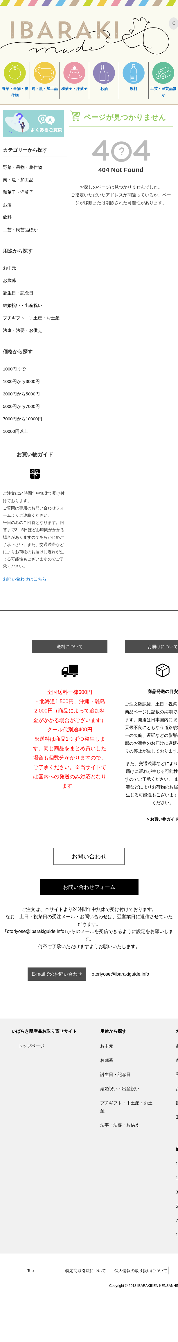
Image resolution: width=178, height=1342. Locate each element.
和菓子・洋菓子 (74, 76)
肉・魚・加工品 (44, 76)
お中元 (9, 267)
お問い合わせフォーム (89, 887)
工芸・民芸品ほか (163, 79)
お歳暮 (9, 280)
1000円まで (14, 368)
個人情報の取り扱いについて (140, 1270)
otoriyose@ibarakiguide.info (120, 974)
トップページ (31, 1045)
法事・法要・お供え (22, 330)
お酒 (104, 76)
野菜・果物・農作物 (15, 79)
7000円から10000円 (22, 418)
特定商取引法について (85, 1270)
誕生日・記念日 (18, 292)
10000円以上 (15, 431)
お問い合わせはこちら (24, 578)
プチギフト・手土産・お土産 (31, 317)
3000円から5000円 (21, 393)
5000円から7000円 (21, 406)
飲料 (134, 76)
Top (30, 1270)
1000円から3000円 (21, 381)
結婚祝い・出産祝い (22, 305)
